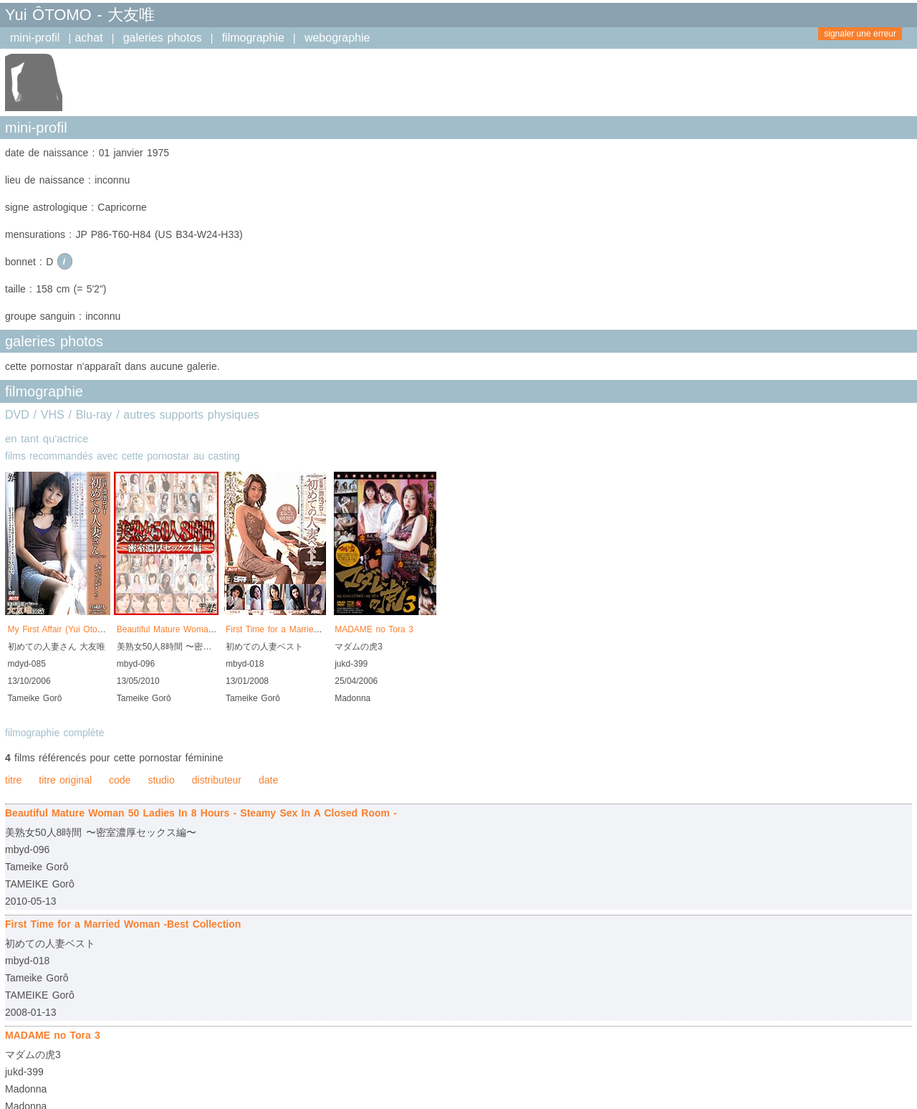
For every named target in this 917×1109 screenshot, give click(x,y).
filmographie (253, 38)
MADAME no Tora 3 (374, 629)
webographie (337, 38)
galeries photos (162, 38)
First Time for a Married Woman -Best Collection (321, 629)
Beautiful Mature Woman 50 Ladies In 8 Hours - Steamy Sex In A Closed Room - (201, 813)
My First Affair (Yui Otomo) (60, 629)
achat (88, 38)
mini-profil (34, 38)
